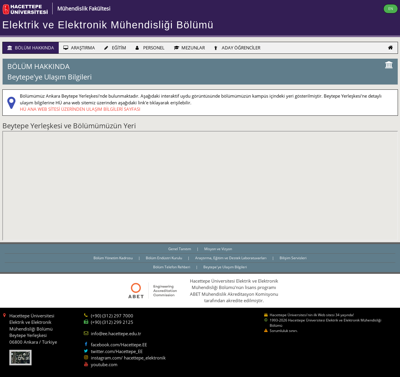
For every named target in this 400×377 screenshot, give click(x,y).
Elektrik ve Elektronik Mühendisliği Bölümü (108, 24)
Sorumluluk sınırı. (284, 330)
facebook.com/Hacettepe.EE (119, 344)
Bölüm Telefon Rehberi (172, 266)
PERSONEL (150, 48)
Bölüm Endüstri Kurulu (164, 257)
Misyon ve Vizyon (218, 248)
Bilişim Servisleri (293, 257)
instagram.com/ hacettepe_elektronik (128, 358)
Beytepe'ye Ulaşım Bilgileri (225, 266)
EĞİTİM (115, 48)
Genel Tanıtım (180, 248)
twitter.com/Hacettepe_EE (117, 351)
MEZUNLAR (189, 48)
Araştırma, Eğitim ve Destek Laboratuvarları (231, 257)
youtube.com (104, 364)
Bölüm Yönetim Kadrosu (113, 257)
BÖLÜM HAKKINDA (30, 48)
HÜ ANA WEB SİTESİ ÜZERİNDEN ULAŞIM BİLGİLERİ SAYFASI (80, 109)
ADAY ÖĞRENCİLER (237, 48)
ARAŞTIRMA (79, 48)
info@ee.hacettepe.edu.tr (116, 333)
